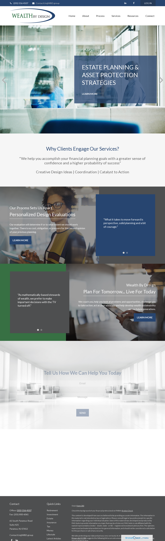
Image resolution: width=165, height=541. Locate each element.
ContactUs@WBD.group (46, 3)
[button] (71, 15)
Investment (52, 514)
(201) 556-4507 (19, 3)
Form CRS (80, 506)
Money (50, 530)
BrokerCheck (127, 511)
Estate (50, 518)
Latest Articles (54, 538)
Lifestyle (51, 534)
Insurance (51, 522)
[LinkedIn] (125, 3)
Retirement (52, 510)
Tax (48, 526)
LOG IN (148, 3)
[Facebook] (133, 3)
